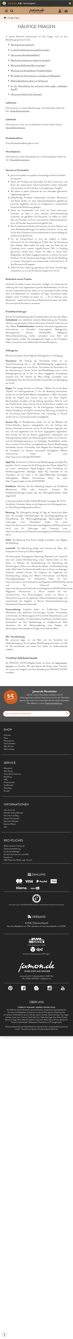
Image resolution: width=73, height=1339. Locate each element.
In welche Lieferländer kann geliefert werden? (30, 50)
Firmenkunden (9, 782)
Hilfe (5, 779)
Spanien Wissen (10, 823)
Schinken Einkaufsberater (13, 812)
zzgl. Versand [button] (27, 859)
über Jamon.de (9, 809)
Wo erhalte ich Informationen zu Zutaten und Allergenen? (36, 75)
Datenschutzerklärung (53, 703)
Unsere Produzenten (11, 818)
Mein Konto (8, 771)
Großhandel (8, 785)
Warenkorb (8, 768)
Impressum (8, 857)
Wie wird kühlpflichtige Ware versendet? (28, 65)
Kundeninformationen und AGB (16, 854)
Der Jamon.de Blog (11, 815)
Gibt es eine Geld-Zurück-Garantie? (26, 94)
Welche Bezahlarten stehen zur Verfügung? (29, 80)
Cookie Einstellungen (12, 851)
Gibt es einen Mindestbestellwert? (25, 55)
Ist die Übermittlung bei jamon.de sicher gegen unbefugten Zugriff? (39, 87)
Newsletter (8, 788)
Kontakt (7, 790)
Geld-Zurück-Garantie (27, 657)
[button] (6, 11)
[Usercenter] (61, 11)
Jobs (5, 826)
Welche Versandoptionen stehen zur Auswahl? (30, 60)
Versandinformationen (20, 111)
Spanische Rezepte (11, 821)
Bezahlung (8, 776)
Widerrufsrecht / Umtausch (14, 845)
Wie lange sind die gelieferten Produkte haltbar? (31, 70)
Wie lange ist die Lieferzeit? (22, 44)
